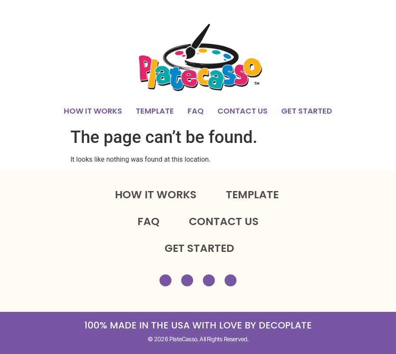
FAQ (196, 111)
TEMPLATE (155, 111)
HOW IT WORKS (93, 111)
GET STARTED (306, 111)
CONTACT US (242, 111)
